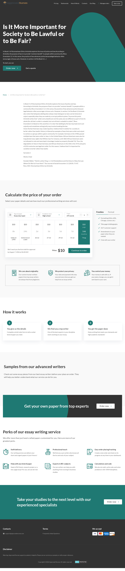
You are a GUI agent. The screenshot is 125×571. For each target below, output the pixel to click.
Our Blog (92, 6)
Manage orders (104, 6)
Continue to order (79, 253)
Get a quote (31, 71)
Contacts (84, 6)
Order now (10, 71)
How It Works (75, 6)
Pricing (56, 6)
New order (117, 6)
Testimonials (64, 6)
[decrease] (81, 218)
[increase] (87, 218)
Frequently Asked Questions (51, 536)
